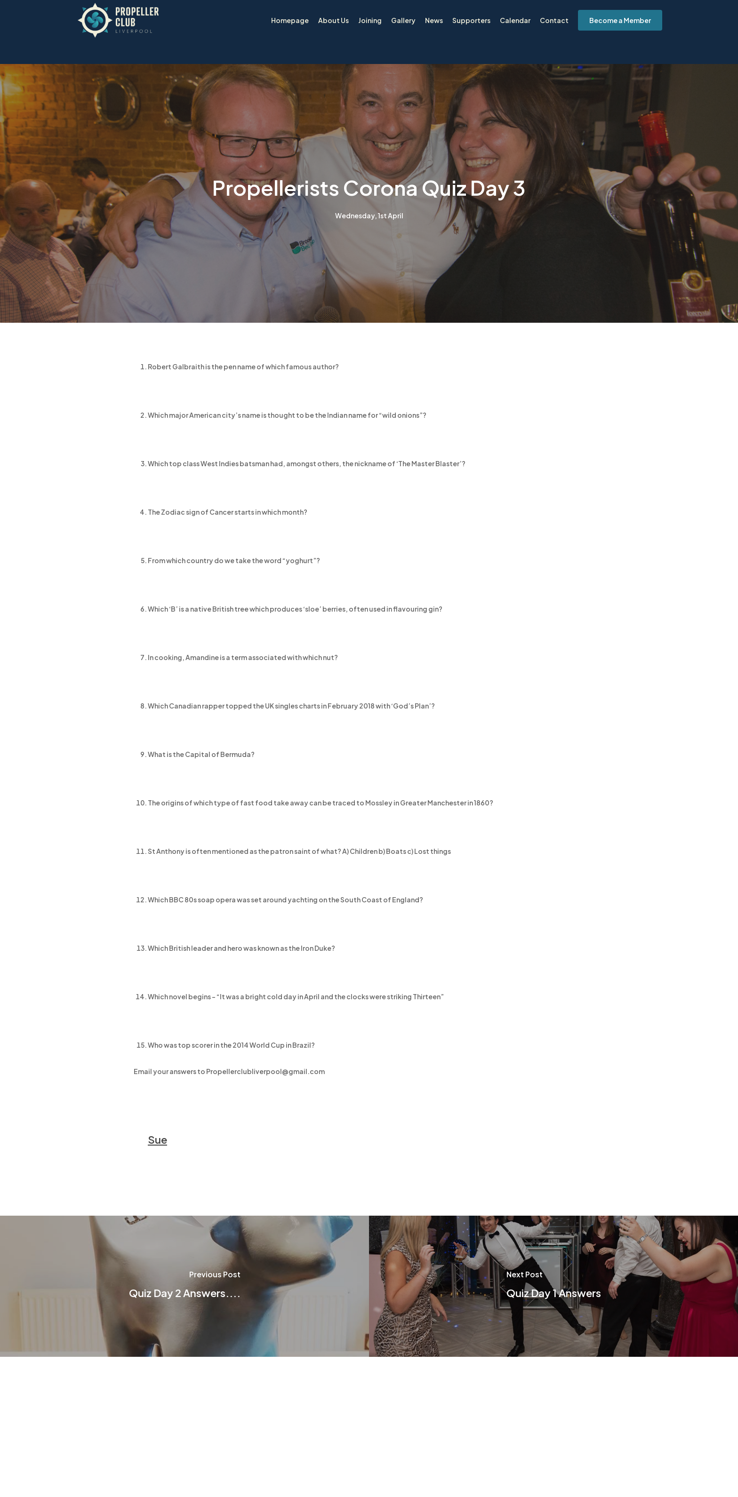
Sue (157, 1139)
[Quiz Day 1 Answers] (553, 1286)
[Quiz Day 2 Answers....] (184, 1286)
